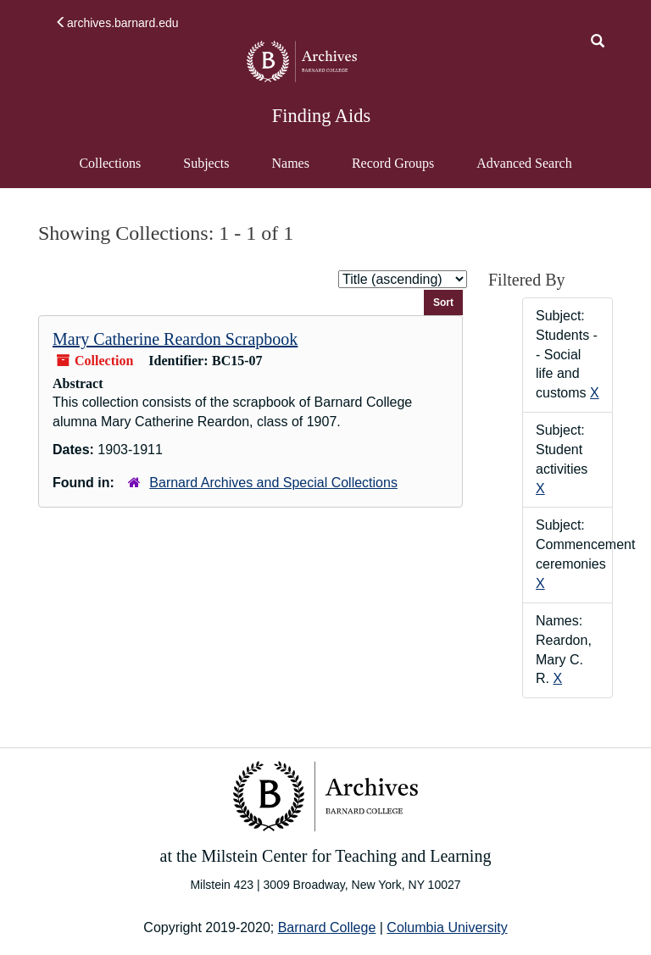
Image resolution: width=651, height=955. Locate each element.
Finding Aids (321, 115)
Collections (110, 163)
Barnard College (327, 927)
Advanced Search (523, 171)
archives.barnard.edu (117, 23)
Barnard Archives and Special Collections (273, 482)
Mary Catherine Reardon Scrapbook (175, 339)
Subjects (206, 163)
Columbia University (447, 927)
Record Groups (393, 163)
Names (290, 163)
